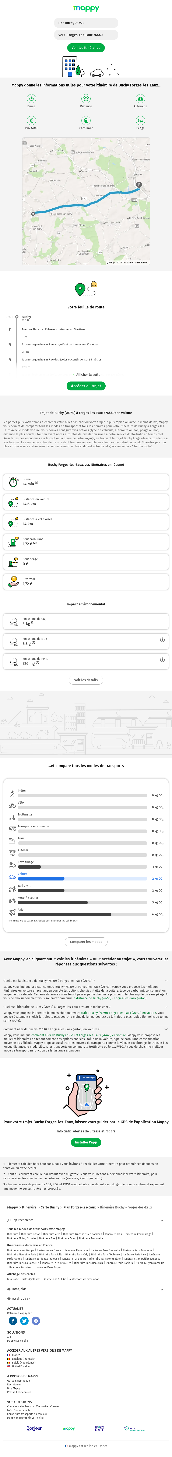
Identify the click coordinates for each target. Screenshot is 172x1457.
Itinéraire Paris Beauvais (88, 1263)
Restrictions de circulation (84, 1279)
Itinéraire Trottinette (91, 1238)
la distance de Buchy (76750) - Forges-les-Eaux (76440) (110, 998)
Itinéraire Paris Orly (76, 1254)
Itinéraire (12, 1234)
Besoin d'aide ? (18, 1298)
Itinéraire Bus (47, 1238)
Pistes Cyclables (31, 1279)
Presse (11, 1392)
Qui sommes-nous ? (18, 1380)
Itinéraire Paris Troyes (49, 1267)
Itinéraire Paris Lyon (76, 1250)
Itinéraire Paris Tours (74, 1258)
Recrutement (14, 1384)
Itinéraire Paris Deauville (105, 1250)
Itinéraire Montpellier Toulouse (142, 1258)
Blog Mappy (14, 1388)
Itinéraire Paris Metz (21, 1267)
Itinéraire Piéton (30, 1234)
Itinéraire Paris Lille (50, 1254)
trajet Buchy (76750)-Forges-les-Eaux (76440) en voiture (118, 1013)
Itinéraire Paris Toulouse (105, 1254)
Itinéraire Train (114, 1234)
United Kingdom (18, 1366)
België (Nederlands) (21, 1362)
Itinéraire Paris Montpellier (105, 1258)
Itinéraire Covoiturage (138, 1234)
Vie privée (42, 1406)
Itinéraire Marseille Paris (21, 1254)
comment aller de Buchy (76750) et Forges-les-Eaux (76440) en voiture (78, 1035)
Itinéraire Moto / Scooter (21, 1238)
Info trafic (13, 1279)
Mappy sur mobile (17, 1340)
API (9, 1336)
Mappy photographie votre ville (25, 1417)
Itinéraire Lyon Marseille (150, 1263)
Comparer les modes (86, 942)
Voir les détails (86, 680)
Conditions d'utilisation (20, 1406)
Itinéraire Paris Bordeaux (137, 1250)
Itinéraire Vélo (51, 1234)
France (13, 1355)
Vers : (80, 35)
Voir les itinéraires (86, 48)
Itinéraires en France (49, 1250)
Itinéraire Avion (67, 1238)
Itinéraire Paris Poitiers (119, 1263)
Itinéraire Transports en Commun (82, 1234)
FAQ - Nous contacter (19, 1410)
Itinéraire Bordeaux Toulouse (42, 1258)
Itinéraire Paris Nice (134, 1254)
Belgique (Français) (21, 1358)
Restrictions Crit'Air (54, 1279)
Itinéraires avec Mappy (20, 1250)
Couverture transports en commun (27, 1414)
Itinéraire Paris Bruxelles (56, 1263)
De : (71, 23)
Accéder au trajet (86, 386)
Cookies (54, 1406)
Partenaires (24, 1392)
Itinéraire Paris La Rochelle (23, 1263)
